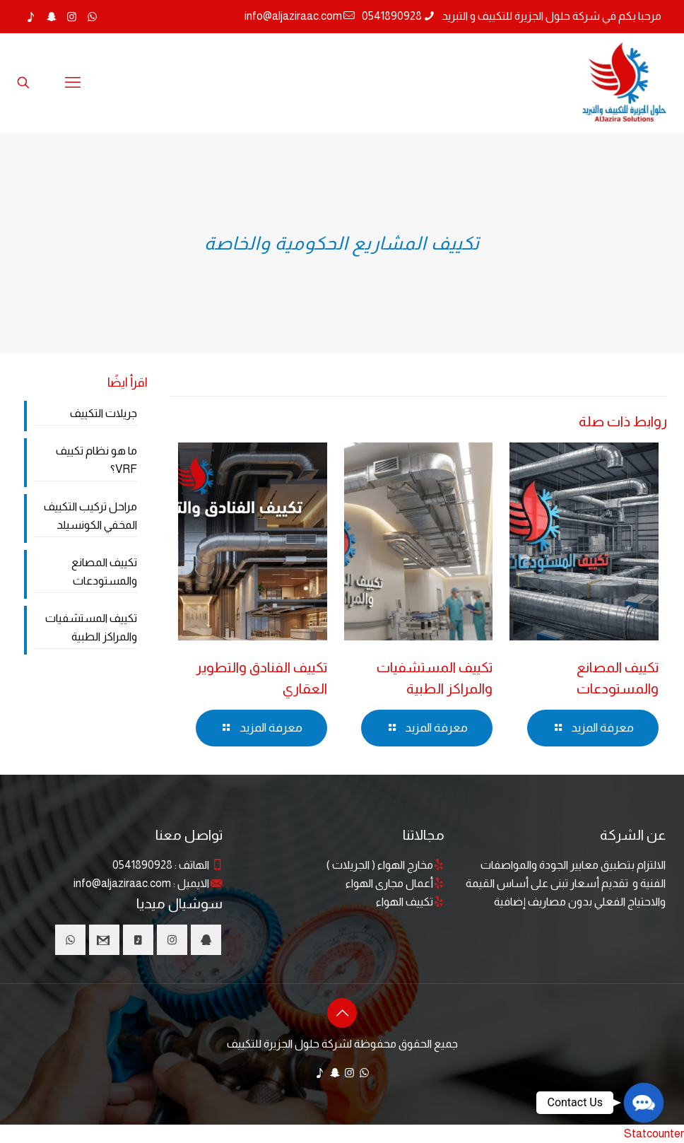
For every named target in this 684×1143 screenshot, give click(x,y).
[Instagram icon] (71, 17)
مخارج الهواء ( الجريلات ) (379, 865)
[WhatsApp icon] (92, 17)
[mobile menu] (73, 83)
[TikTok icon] (30, 17)
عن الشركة (633, 835)
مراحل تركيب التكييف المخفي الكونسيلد (90, 515)
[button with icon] (206, 940)
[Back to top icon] (342, 1013)
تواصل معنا (189, 835)
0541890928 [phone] (392, 16)
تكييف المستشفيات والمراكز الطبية (91, 627)
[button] (644, 1103)
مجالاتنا (423, 835)
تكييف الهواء (404, 902)
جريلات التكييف (103, 413)
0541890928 (142, 865)
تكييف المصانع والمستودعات (104, 571)
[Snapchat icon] (51, 17)
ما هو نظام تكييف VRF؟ (96, 460)
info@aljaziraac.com (122, 883)
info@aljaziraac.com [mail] (293, 16)
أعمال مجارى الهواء (389, 883)
